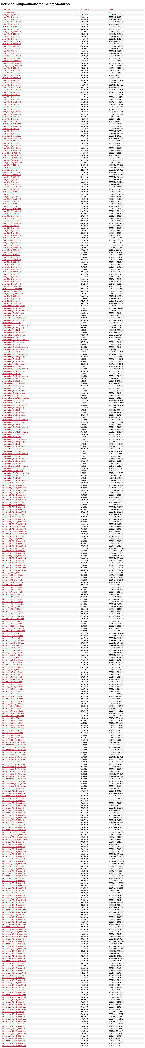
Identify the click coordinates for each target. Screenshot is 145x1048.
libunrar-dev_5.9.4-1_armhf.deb (13, 1014)
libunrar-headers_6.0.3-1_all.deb (14, 786)
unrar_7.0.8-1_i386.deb (10, 92)
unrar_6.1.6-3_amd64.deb (11, 187)
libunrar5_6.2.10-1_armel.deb (13, 626)
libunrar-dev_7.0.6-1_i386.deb (13, 878)
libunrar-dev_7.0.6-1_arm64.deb (14, 885)
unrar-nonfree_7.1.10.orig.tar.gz (13, 335)
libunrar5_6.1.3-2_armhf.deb (12, 660)
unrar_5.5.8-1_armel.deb (11, 279)
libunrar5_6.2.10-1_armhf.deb (13, 623)
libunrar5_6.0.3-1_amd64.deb (13, 704)
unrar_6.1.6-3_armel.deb (11, 182)
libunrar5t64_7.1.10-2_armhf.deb (14, 529)
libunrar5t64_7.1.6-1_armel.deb (13, 507)
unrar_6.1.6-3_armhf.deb (11, 180)
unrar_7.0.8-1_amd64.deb (11, 102)
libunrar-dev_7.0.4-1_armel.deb (13, 895)
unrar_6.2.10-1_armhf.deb (11, 155)
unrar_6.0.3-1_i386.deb (10, 226)
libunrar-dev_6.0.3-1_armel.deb (13, 1004)
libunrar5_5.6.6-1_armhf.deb (12, 733)
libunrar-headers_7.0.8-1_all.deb (14, 759)
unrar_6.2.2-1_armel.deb (11, 146)
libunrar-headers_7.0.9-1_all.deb (14, 757)
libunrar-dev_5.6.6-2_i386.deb (13, 1024)
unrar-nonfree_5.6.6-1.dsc (11, 456)
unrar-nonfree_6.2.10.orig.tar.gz (13, 393)
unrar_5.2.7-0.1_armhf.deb (12, 289)
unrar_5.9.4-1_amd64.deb (11, 247)
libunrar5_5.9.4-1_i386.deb (12, 706)
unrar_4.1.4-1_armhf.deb (11, 298)
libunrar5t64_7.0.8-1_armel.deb (13, 565)
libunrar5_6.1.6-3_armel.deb (12, 650)
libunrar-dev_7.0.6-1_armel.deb (13, 883)
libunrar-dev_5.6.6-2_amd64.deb (14, 1034)
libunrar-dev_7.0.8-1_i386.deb (13, 866)
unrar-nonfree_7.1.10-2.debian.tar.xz (15, 340)
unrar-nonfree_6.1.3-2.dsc (11, 417)
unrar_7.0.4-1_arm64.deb (11, 124)
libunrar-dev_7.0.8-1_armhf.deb (13, 869)
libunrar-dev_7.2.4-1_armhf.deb (13, 791)
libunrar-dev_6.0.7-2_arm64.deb (14, 995)
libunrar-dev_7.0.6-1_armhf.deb (13, 881)
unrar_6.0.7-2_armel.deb (11, 218)
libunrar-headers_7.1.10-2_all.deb (14, 752)
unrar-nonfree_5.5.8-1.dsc (11, 463)
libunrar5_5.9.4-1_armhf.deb (12, 708)
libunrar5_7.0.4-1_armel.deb (12, 589)
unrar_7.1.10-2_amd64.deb (12, 66)
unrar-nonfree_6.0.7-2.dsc (11, 429)
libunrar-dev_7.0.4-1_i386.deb (13, 890)
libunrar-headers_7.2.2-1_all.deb (14, 745)
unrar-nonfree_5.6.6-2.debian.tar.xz (15, 454)
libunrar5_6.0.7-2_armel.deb (12, 687)
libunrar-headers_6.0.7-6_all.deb (14, 781)
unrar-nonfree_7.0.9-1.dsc (11, 352)
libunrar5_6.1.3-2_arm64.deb (13, 665)
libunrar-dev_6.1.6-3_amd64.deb (14, 961)
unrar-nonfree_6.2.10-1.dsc (12, 395)
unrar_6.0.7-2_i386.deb (10, 213)
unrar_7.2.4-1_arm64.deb (11, 19)
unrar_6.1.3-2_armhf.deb (11, 192)
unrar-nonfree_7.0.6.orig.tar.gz (13, 364)
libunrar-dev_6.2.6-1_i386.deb (13, 902)
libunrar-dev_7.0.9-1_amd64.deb (14, 864)
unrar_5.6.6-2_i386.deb (10, 250)
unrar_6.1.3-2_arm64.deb (11, 197)
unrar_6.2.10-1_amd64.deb (12, 163)
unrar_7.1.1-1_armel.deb (11, 73)
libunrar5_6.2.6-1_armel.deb (12, 602)
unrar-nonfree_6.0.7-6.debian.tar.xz (15, 427)
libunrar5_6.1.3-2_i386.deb (12, 657)
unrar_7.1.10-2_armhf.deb (11, 61)
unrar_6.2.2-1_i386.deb (10, 141)
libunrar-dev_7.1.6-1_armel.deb (13, 813)
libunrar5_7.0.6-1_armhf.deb (12, 575)
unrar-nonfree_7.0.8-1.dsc (11, 359)
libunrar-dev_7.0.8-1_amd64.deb (14, 876)
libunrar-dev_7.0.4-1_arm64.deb (14, 898)
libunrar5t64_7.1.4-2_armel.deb (13, 519)
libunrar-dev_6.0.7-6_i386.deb (13, 975)
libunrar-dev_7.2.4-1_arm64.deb (14, 793)
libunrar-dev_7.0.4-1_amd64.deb (14, 900)
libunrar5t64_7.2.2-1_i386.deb (13, 493)
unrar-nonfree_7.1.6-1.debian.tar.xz (15, 325)
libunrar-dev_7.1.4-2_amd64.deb (14, 830)
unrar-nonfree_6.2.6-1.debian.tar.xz (15, 383)
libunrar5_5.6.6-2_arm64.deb (13, 725)
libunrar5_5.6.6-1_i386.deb (12, 730)
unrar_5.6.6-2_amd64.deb (11, 260)
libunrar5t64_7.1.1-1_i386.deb (13, 536)
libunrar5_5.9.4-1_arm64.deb (13, 713)
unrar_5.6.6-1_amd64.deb (11, 272)
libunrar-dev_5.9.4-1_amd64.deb (14, 1021)
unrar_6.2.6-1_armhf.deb (11, 131)
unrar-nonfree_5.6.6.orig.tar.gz (13, 449)
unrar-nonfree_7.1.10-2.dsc (12, 337)
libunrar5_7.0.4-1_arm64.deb (13, 592)
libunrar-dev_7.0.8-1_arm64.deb (14, 873)
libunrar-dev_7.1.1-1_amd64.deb (14, 852)
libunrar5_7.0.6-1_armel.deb (12, 577)
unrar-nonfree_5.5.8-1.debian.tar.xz (15, 466)
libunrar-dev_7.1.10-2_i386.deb (13, 832)
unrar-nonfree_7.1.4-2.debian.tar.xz (15, 332)
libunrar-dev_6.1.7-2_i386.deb (13, 939)
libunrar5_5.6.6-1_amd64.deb (13, 740)
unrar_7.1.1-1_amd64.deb (11, 78)
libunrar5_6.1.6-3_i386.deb (12, 645)
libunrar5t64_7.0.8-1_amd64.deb (14, 570)
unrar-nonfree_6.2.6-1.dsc (11, 381)
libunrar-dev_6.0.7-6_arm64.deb (14, 983)
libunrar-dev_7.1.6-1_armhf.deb (13, 810)
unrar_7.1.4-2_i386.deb (10, 46)
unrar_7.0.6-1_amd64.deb (11, 114)
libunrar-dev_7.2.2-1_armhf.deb (13, 801)
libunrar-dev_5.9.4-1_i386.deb (13, 1012)
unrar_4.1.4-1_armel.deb (11, 301)
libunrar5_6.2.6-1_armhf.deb (12, 599)
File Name (6, 10)
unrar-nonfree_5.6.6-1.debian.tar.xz (15, 459)
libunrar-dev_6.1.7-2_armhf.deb (13, 941)
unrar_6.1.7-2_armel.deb (11, 170)
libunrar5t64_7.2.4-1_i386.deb (13, 483)
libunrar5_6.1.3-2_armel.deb (12, 662)
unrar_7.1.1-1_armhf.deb (11, 70)
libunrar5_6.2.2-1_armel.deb (12, 614)
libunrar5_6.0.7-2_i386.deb (12, 682)
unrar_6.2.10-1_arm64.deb (12, 160)
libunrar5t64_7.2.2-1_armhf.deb (13, 495)
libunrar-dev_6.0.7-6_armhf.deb (13, 978)
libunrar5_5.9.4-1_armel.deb (12, 711)
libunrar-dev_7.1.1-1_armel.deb (13, 847)
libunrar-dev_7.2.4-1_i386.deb (13, 788)
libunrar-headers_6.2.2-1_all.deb (14, 769)
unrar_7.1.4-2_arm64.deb (11, 53)
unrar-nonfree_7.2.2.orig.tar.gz (13, 313)
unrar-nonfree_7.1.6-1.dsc (11, 323)
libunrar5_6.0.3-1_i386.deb (12, 694)
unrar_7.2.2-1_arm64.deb (11, 29)
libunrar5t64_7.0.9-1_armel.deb (13, 553)
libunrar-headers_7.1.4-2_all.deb (14, 750)
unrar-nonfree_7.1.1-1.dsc (11, 344)
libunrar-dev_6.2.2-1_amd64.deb (14, 924)
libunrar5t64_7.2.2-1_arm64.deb (14, 497)
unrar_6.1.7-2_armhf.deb (11, 167)
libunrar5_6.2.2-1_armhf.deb (12, 611)
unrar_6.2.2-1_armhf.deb (11, 143)
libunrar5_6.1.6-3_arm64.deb (13, 653)
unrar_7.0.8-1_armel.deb (11, 97)
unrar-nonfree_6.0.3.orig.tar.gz (13, 434)
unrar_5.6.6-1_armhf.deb (11, 264)
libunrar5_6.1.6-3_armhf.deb (12, 648)
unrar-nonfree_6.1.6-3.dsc (11, 410)
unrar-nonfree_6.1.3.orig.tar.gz (13, 415)
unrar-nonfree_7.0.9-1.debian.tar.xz (15, 354)
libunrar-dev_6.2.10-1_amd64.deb (14, 936)
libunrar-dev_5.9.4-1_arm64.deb (14, 1019)
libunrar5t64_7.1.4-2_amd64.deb (14, 524)
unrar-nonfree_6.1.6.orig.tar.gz (13, 408)
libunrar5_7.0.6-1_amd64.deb (13, 582)
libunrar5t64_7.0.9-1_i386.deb (13, 548)
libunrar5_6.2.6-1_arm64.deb (13, 604)
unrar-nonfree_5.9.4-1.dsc (11, 444)
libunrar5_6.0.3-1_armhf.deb (12, 696)
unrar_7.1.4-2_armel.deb (11, 51)
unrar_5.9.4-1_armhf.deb (11, 240)
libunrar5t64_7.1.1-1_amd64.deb (14, 546)
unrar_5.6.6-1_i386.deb (10, 262)
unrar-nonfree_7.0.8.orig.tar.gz (13, 357)
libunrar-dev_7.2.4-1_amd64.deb (14, 796)
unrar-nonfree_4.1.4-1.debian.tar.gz (15, 480)
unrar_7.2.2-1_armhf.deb (11, 27)
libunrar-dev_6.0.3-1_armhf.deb (13, 1002)
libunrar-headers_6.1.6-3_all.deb (14, 776)
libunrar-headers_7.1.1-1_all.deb (14, 754)
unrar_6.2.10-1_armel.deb (11, 158)
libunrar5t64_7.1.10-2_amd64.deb (14, 534)
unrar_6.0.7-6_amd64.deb (11, 211)
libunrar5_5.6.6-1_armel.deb (12, 735)
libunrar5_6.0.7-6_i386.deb (12, 670)
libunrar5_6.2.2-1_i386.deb (12, 609)
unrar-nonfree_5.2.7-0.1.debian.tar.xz (16, 473)
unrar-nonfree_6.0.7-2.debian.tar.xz (15, 432)
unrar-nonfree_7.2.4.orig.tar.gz (13, 306)
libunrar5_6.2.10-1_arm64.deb (13, 628)
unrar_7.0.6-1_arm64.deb (11, 112)
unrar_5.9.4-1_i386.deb (10, 238)
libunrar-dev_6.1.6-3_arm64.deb (14, 958)
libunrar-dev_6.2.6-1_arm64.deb (14, 910)
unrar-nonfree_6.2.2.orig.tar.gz (13, 386)
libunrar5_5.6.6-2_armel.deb (12, 723)
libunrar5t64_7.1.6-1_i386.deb (13, 502)
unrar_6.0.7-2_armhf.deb (11, 216)
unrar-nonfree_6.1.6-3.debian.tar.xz (15, 412)
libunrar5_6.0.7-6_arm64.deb (13, 677)
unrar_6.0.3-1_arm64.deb (11, 233)
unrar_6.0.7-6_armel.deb (11, 206)
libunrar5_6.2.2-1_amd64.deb (13, 619)
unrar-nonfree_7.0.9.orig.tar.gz (13, 349)
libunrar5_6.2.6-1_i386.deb (12, 597)
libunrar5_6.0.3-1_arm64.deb (13, 701)
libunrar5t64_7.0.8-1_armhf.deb (13, 563)
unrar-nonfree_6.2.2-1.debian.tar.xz (15, 391)
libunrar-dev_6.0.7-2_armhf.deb (13, 990)
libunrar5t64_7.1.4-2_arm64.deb (14, 522)
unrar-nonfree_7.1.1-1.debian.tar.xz (15, 347)
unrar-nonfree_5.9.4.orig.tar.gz (13, 442)
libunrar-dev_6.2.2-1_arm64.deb (14, 922)
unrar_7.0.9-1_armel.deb (11, 85)
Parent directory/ (8, 12)
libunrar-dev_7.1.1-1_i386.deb (13, 842)
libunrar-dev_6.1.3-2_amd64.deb (14, 973)
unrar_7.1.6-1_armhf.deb (11, 36)
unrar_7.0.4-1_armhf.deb (11, 119)
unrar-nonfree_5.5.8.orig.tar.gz (13, 461)
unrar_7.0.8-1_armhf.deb (11, 95)
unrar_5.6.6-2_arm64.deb (11, 257)
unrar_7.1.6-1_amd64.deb (11, 44)
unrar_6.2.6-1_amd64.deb (11, 138)
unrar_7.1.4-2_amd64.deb (11, 56)
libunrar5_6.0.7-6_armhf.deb (12, 672)
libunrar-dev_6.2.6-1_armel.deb (13, 907)
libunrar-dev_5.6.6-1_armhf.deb (13, 1038)
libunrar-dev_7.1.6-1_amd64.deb (14, 818)
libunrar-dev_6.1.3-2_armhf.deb (13, 965)
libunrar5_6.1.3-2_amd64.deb (13, 667)
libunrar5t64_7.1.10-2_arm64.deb (14, 531)
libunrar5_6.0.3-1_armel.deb (12, 699)
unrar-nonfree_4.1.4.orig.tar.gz (13, 475)
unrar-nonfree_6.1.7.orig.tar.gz (13, 400)
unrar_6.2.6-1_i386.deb (10, 129)
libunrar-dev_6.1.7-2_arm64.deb (14, 946)
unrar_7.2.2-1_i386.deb (10, 24)
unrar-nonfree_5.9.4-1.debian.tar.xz (15, 446)
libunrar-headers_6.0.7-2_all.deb (14, 784)
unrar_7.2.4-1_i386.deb (10, 15)
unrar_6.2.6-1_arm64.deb (11, 136)
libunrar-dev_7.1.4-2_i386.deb (13, 820)
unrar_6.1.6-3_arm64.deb (11, 184)
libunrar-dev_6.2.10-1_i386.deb (13, 927)
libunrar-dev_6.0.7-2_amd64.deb (14, 997)
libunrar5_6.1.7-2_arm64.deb (13, 640)
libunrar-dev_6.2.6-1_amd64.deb (14, 912)
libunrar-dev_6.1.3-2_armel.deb (13, 968)
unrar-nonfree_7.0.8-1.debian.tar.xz (15, 362)
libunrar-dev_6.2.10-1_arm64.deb (14, 934)
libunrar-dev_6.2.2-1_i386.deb (13, 915)
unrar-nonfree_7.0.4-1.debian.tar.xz (15, 376)
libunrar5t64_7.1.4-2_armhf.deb (13, 517)
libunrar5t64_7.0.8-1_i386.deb (13, 560)
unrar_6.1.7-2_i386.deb (10, 165)
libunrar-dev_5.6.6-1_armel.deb (13, 1041)
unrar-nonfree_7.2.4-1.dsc (11, 308)
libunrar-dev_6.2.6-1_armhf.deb (13, 905)
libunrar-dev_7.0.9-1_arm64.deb (14, 861)
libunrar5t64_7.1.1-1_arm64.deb (14, 543)
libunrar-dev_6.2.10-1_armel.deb (14, 932)
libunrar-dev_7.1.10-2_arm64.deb (14, 837)
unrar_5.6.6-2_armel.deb (11, 255)
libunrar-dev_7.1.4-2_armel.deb (13, 825)
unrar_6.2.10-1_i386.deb (11, 153)
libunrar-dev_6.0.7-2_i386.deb (13, 987)
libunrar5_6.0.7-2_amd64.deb (13, 691)
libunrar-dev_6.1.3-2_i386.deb (13, 963)
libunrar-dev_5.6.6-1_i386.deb (13, 1036)
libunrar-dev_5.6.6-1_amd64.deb (14, 1046)
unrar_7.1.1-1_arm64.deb (11, 75)
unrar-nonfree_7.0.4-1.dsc (11, 374)
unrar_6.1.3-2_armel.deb (11, 194)
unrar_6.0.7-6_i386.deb (10, 201)
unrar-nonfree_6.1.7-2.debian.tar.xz (15, 405)
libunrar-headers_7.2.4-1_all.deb (14, 742)
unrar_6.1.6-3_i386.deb (10, 177)
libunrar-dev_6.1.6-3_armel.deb (13, 956)
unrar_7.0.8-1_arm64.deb (11, 99)
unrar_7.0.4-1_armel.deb (11, 121)
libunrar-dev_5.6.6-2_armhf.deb (13, 1026)
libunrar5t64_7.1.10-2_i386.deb (13, 526)
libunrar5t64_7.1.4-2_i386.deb (13, 514)
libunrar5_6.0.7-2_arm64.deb (13, 689)
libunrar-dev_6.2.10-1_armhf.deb (14, 929)
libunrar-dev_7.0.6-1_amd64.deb (14, 888)
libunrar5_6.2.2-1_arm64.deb (13, 616)
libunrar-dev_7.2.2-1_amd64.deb (14, 805)
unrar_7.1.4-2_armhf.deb (11, 48)
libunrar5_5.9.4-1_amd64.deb (13, 716)
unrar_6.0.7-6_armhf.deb (11, 204)
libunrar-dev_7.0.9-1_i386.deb (13, 854)
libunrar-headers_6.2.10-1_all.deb (14, 771)
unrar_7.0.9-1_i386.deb (10, 80)
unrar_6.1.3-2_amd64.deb (11, 199)
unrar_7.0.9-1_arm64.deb (11, 87)
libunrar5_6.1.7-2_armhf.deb (12, 636)
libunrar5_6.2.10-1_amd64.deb (13, 631)
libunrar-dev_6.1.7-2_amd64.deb (14, 949)
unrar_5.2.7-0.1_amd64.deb (12, 294)
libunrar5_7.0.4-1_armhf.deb (12, 587)
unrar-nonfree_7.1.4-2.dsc (11, 330)
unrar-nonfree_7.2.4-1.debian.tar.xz (15, 311)
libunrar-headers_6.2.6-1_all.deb (14, 767)
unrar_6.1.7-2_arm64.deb (11, 172)
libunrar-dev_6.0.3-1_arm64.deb (14, 1007)
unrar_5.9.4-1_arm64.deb (11, 245)
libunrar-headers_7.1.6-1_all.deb (14, 747)
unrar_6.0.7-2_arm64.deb (11, 221)
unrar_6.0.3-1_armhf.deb (11, 228)
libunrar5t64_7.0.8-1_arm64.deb (14, 568)
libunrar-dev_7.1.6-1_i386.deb (13, 808)
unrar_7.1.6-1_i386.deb (10, 34)
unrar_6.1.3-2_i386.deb (10, 189)
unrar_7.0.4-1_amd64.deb (11, 126)
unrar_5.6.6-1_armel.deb (11, 267)
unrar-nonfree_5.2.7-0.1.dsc (12, 471)
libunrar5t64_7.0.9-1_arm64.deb (14, 556)
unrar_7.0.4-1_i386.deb (10, 116)
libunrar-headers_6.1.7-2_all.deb (14, 774)
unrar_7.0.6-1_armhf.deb (11, 107)
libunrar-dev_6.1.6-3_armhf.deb (13, 953)
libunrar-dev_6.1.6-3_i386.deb (13, 951)
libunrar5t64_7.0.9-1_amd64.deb (14, 558)
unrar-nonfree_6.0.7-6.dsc (11, 425)
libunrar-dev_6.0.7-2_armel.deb (13, 992)
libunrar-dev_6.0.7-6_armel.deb (13, 980)
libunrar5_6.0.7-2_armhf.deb (12, 684)
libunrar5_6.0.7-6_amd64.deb (13, 679)
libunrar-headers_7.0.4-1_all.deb (14, 764)
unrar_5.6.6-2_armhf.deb (11, 252)
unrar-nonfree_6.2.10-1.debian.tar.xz (15, 398)
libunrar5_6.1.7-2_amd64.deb (13, 643)
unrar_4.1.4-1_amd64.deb (11, 303)
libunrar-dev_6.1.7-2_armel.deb (13, 944)
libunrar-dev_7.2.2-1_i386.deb (13, 798)
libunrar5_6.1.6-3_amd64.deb (13, 655)
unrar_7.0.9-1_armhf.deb (11, 82)
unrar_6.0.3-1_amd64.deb (11, 235)
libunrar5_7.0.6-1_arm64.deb (13, 580)
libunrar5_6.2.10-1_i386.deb (12, 621)
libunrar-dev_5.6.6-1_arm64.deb (14, 1043)
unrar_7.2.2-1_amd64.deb (11, 32)
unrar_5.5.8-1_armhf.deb (11, 277)
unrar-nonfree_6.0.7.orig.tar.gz (13, 422)
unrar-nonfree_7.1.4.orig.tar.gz (13, 328)
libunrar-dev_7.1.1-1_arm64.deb (14, 849)
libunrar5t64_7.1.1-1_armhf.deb (13, 539)
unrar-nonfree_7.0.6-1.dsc (11, 366)
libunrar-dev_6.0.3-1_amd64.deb (14, 1009)
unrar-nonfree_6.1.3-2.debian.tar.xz (15, 420)
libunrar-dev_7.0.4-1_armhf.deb (13, 893)
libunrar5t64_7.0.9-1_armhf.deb (13, 551)
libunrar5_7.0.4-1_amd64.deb (13, 594)
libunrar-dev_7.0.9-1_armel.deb (13, 859)
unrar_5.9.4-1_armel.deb (11, 243)
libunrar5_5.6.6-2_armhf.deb (12, 720)
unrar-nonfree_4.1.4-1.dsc (11, 478)
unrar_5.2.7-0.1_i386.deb (11, 286)
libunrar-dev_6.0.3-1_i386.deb (13, 1000)
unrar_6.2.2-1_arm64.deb (11, 148)
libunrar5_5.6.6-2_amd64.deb (13, 728)
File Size (83, 10)
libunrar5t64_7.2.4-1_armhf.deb (13, 485)
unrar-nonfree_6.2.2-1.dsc (11, 388)
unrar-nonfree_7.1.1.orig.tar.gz (13, 342)
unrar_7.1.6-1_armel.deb (11, 39)
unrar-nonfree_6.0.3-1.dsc (11, 437)
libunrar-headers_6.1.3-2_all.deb (14, 779)
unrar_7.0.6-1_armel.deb (11, 109)
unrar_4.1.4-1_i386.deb (10, 296)
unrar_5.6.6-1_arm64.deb (11, 269)
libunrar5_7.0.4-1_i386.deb (12, 585)
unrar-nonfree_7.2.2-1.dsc (11, 315)
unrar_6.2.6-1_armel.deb (11, 133)
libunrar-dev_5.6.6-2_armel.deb (13, 1029)
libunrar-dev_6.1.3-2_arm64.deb (14, 970)
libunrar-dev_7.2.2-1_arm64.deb (14, 803)
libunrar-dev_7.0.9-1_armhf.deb (13, 856)
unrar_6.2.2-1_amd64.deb (11, 150)
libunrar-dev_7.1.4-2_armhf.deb (13, 822)
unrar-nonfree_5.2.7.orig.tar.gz (13, 468)
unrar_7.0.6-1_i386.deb (10, 104)
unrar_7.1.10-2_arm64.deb (12, 63)
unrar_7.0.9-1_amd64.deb (11, 90)
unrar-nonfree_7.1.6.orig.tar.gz (13, 320)
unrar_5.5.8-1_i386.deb (10, 274)
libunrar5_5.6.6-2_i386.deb (12, 718)
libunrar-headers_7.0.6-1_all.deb (14, 762)
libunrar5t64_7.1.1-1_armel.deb (13, 541)
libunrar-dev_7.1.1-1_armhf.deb (13, 844)
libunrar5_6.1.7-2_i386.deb (12, 633)
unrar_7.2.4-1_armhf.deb (11, 17)
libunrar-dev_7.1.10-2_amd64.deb (14, 839)
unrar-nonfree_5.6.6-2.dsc (11, 451)
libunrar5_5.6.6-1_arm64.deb (13, 738)
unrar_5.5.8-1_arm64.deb (11, 281)
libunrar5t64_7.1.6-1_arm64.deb (14, 509)
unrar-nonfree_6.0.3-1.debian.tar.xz (15, 439)
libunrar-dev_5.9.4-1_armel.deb (13, 1016)
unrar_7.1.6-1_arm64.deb (11, 41)
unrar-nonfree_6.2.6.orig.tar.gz (13, 378)
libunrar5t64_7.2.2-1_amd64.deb (14, 500)
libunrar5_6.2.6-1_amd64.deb (13, 607)
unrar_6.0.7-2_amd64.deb (11, 223)
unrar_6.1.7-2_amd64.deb (11, 175)
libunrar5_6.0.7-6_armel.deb (12, 674)
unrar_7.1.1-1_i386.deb (10, 68)
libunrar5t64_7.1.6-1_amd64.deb (14, 512)
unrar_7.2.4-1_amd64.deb (11, 22)
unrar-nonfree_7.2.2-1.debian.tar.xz (15, 318)
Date (111, 10)
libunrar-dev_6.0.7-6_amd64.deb (14, 985)
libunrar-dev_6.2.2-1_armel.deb (13, 919)
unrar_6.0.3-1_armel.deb (11, 231)
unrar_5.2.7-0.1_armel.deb (12, 291)
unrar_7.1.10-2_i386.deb (11, 58)
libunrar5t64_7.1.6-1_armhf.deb (13, 505)
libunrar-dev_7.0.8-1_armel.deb (13, 871)
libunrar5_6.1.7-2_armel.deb (12, 638)
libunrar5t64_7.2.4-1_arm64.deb (14, 488)
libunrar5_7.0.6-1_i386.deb (12, 573)
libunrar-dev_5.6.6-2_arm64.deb (14, 1031)
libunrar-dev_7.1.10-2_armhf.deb (14, 835)
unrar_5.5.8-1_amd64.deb (11, 284)
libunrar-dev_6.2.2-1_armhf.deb (13, 917)
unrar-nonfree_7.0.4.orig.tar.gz (13, 371)
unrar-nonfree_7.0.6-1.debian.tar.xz (15, 369)
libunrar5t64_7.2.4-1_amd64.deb (14, 490)
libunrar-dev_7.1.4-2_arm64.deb (14, 827)
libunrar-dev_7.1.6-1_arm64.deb (14, 815)
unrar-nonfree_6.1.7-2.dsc (11, 403)
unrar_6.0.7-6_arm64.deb (11, 209)
